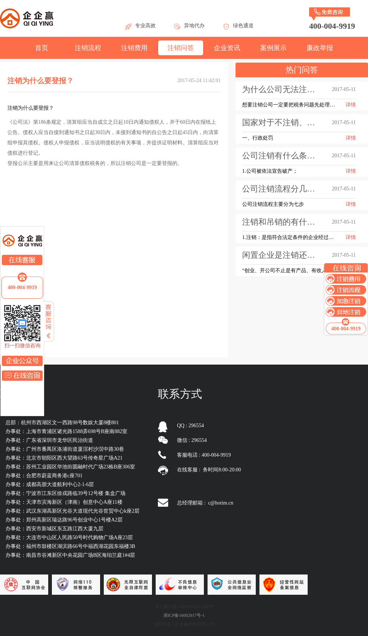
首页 (41, 48)
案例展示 (273, 48)
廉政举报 (320, 48)
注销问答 (180, 48)
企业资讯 (227, 48)
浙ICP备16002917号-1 (184, 615)
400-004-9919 (22, 287)
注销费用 (134, 48)
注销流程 (88, 48)
